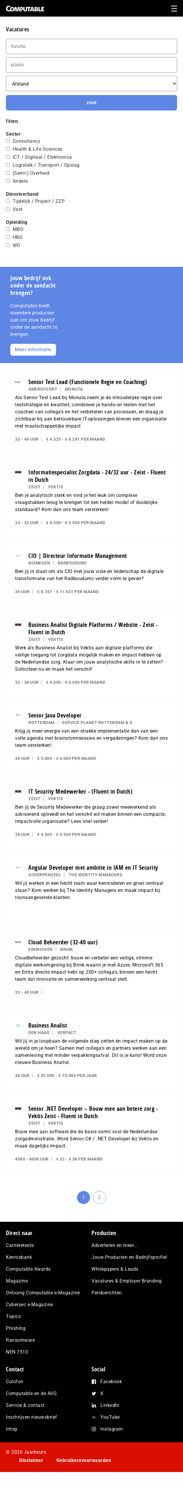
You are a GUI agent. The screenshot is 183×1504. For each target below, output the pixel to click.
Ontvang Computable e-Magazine (43, 1293)
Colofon (15, 1381)
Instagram (111, 1429)
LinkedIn (109, 1405)
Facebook (111, 1381)
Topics (13, 1316)
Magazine (17, 1281)
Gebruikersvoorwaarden (83, 1460)
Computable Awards (28, 1269)
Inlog (11, 1429)
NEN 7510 (17, 1352)
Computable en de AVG (31, 1393)
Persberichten (107, 1293)
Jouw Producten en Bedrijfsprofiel (129, 1257)
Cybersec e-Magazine (29, 1304)
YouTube (110, 1417)
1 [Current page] (86, 1199)
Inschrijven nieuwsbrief (31, 1417)
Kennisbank (19, 1257)
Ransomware (20, 1340)
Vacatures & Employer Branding (127, 1281)
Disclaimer (31, 1460)
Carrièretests (20, 1245)
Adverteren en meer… (114, 1245)
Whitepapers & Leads (115, 1269)
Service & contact (25, 1405)
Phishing (15, 1328)
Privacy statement (39, 1477)
